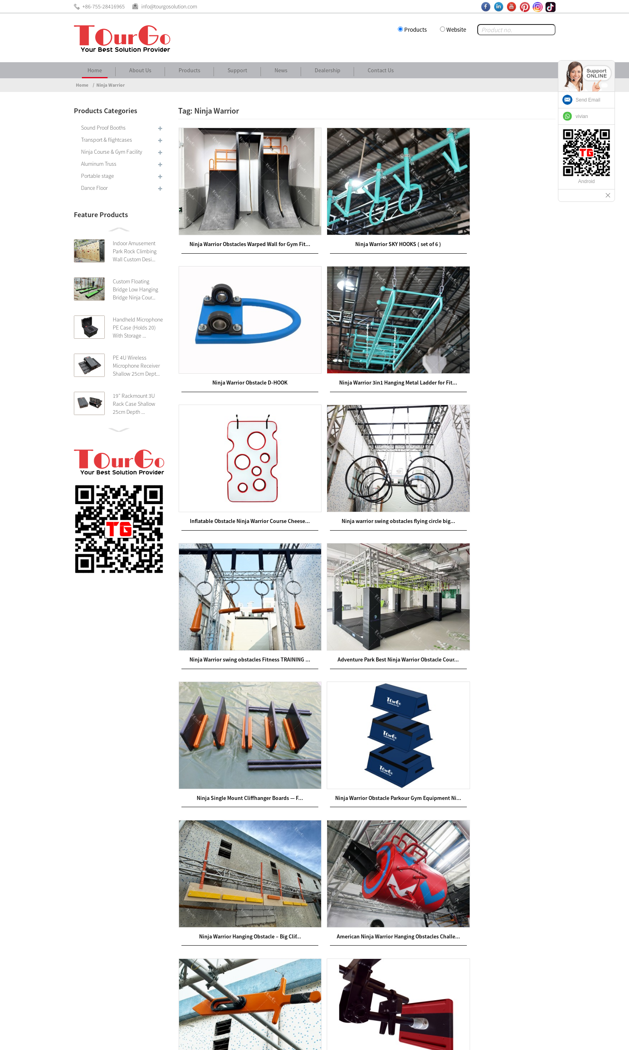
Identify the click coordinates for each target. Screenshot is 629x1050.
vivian (582, 116)
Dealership (327, 70)
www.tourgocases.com (265, 924)
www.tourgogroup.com (266, 905)
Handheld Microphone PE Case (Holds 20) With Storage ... (138, 327)
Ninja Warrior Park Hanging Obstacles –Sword (239, 759)
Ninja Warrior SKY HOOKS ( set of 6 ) (367, 228)
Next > (387, 810)
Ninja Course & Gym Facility (111, 151)
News (281, 70)
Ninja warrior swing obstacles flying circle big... (494, 360)
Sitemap (542, 1038)
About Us (140, 70)
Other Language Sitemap (491, 1038)
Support (237, 70)
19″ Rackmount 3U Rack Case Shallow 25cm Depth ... (134, 403)
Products (415, 29)
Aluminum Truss (98, 163)
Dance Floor (94, 187)
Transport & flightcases (106, 139)
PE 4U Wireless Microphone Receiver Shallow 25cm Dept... (136, 365)
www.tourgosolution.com (269, 915)
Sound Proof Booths (103, 127)
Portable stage (97, 175)
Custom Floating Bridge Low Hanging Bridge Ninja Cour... (135, 289)
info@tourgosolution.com (129, 950)
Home (95, 70)
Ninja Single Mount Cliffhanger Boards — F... (494, 493)
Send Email (588, 100)
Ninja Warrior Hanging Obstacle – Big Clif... (367, 626)
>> (410, 810)
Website (456, 29)
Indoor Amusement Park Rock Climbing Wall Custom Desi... (135, 251)
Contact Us (381, 70)
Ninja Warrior (110, 85)
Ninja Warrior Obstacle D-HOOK (494, 228)
